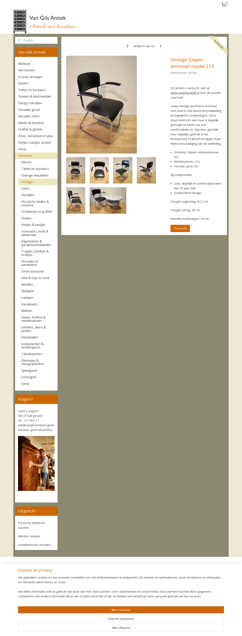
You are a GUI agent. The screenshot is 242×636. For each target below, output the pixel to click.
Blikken (26, 311)
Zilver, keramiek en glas (35, 136)
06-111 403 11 (114, 596)
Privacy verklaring (198, 596)
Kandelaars (29, 304)
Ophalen (63, 583)
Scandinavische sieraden (34, 545)
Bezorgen (64, 587)
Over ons (21, 574)
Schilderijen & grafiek (36, 211)
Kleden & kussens (31, 123)
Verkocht (25, 155)
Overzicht (180, 228)
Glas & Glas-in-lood (35, 278)
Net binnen (26, 70)
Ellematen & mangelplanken (32, 362)
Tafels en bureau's (32, 90)
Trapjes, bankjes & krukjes (35, 253)
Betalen (63, 574)
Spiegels (27, 291)
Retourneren (66, 592)
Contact (20, 579)
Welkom (24, 64)
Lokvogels (28, 377)
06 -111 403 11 (28, 420)
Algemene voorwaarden (202, 592)
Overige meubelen (34, 175)
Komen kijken (23, 583)
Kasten (23, 83)
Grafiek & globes (30, 129)
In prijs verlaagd (30, 77)
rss (142, 628)
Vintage (27, 182)
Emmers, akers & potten (33, 329)
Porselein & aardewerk (29, 263)
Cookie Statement (198, 601)
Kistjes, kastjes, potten (34, 142)
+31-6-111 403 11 (113, 601)
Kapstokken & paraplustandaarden (36, 243)
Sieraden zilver (29, 116)
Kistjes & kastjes (33, 224)
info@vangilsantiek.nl (32, 425)
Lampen (27, 297)
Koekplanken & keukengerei (32, 346)
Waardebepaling (25, 587)
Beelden (27, 284)
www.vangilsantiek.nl (185, 93)
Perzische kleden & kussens (35, 203)
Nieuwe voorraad (26, 592)
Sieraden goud (29, 110)
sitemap (134, 628)
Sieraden (27, 195)
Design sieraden (30, 103)
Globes (26, 218)
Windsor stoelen (29, 536)
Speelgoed (29, 370)
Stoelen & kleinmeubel (34, 96)
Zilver (25, 188)
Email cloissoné (32, 271)
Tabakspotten (31, 354)
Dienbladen (29, 337)
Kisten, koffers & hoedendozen (33, 319)
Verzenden (64, 579)
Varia (22, 149)
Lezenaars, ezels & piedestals (35, 233)
